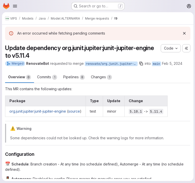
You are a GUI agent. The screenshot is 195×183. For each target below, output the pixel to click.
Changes (101, 77)
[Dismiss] (184, 33)
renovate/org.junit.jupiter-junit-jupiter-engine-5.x (112, 64)
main (156, 64)
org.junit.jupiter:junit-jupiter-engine (37, 111)
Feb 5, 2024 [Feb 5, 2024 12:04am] (172, 63)
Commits (47, 77)
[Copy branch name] (141, 63)
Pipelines (74, 77)
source (74, 111)
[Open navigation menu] (15, 6)
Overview (19, 77)
